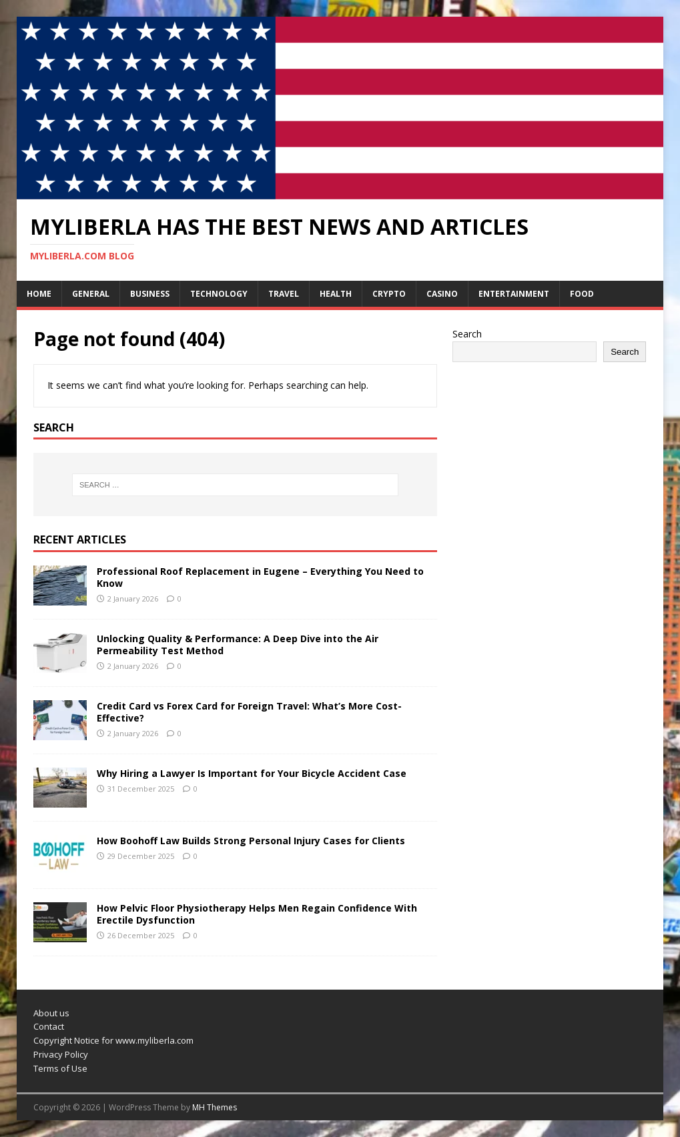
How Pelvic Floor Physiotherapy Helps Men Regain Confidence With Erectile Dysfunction (257, 914)
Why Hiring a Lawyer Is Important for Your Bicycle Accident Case (251, 773)
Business (149, 293)
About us (51, 1013)
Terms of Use (60, 1068)
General (90, 293)
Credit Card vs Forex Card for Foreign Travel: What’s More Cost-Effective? (249, 712)
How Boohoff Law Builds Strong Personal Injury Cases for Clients (251, 840)
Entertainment (513, 293)
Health (336, 293)
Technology (219, 293)
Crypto (389, 293)
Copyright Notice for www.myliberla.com (113, 1040)
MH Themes (214, 1107)
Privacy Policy (60, 1054)
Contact (48, 1026)
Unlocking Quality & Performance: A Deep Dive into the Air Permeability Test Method (237, 644)
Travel (283, 293)
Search (467, 333)
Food (582, 293)
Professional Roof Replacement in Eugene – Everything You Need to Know (260, 577)
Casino (442, 293)
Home (39, 293)
